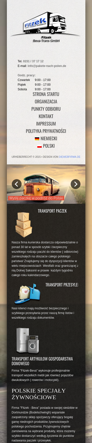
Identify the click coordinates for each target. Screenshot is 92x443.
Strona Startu (46, 94)
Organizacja (46, 101)
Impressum (46, 123)
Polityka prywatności (46, 131)
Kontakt (46, 116)
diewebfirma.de (69, 157)
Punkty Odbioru (46, 109)
